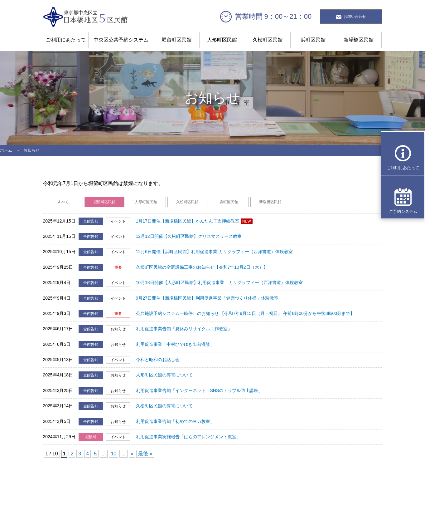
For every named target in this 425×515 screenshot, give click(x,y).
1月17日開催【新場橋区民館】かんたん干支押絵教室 (187, 220)
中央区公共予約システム (121, 39)
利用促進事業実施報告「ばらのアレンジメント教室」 (188, 436)
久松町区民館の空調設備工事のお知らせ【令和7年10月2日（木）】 (202, 267)
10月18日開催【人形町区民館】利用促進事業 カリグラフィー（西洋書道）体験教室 (219, 282)
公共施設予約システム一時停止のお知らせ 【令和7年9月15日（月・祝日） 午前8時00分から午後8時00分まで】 (245, 313)
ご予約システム (403, 211)
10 (113, 453)
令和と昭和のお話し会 (158, 359)
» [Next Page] (131, 453)
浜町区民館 (313, 39)
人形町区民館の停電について (164, 374)
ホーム (6, 150)
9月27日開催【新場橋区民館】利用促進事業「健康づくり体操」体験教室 (207, 298)
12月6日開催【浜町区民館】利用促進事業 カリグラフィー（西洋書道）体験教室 (214, 251)
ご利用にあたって (66, 39)
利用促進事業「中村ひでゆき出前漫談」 (175, 344)
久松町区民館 (268, 39)
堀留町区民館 (176, 39)
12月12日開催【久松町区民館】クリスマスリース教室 (189, 236)
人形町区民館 (222, 39)
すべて (63, 202)
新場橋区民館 (359, 39)
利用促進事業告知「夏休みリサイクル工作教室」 (184, 328)
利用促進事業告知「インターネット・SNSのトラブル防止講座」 (199, 390)
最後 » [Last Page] (145, 453)
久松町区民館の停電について (164, 405)
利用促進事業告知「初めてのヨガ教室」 (175, 421)
